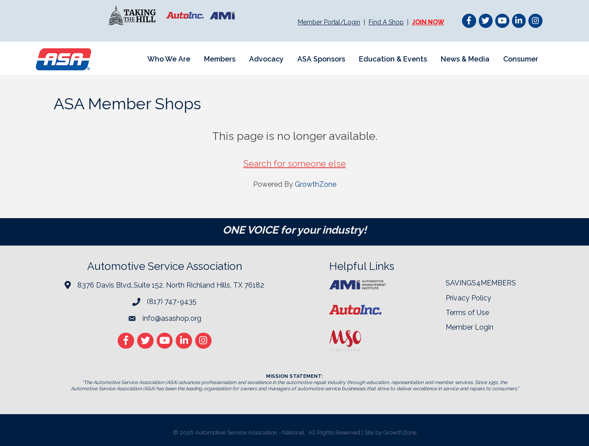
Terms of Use (467, 312)
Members (219, 59)
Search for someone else (294, 163)
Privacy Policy (468, 298)
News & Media (465, 59)
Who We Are (168, 59)
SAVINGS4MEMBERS (481, 283)
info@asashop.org (171, 318)
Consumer (520, 59)
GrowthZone (315, 184)
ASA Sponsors (321, 59)
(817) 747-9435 (171, 301)
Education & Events (393, 59)
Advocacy (266, 59)
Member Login (469, 327)
